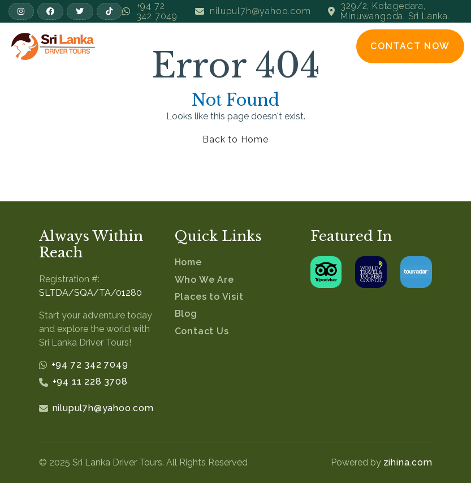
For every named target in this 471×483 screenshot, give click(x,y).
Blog (186, 313)
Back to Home (235, 139)
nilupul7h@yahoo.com (103, 408)
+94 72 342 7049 (89, 364)
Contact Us (202, 331)
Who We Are (204, 279)
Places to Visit (209, 296)
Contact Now (410, 46)
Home (188, 262)
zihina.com (408, 462)
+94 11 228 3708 (90, 381)
